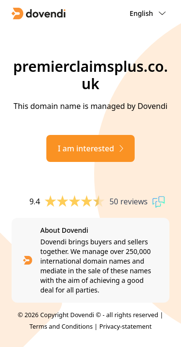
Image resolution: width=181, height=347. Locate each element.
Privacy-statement (125, 326)
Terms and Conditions (61, 326)
